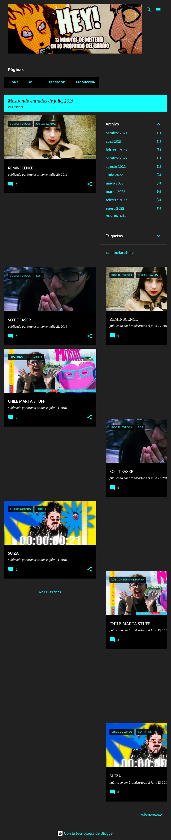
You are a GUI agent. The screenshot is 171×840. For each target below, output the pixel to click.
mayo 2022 (115, 183)
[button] (89, 184)
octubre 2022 (116, 158)
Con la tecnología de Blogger (85, 833)
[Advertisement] (48, 230)
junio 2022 (114, 175)
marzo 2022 (115, 192)
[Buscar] (149, 9)
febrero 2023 (116, 150)
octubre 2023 (116, 133)
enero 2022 (115, 208)
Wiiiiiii (32, 82)
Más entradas (50, 592)
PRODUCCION (84, 82)
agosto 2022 (116, 166)
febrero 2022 (116, 200)
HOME (12, 82)
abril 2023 (114, 141)
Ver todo (15, 107)
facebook (55, 82)
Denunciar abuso (120, 253)
